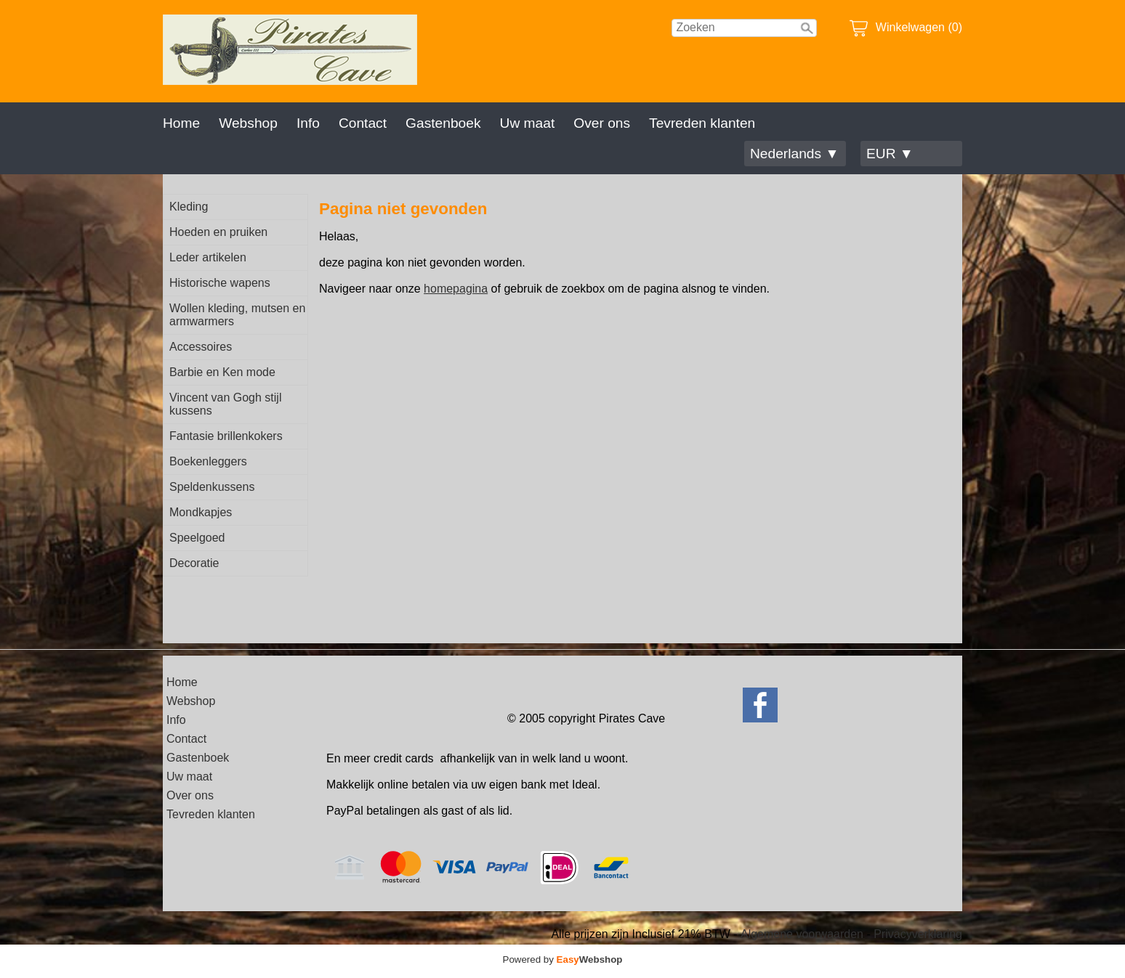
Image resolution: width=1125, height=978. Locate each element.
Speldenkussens (211, 487)
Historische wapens (219, 283)
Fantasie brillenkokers (226, 436)
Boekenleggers (208, 461)
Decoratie (194, 563)
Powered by (563, 959)
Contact (363, 123)
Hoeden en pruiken (218, 232)
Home (181, 123)
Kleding (188, 206)
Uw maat (527, 123)
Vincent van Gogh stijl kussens (225, 404)
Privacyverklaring (918, 934)
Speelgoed (197, 537)
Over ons (601, 123)
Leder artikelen (207, 257)
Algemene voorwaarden (802, 934)
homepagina (456, 288)
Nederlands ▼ (794, 153)
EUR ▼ (890, 153)
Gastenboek (443, 123)
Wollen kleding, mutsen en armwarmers (237, 314)
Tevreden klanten (702, 123)
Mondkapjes (200, 512)
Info (308, 123)
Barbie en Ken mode (222, 372)
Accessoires (200, 347)
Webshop (248, 123)
